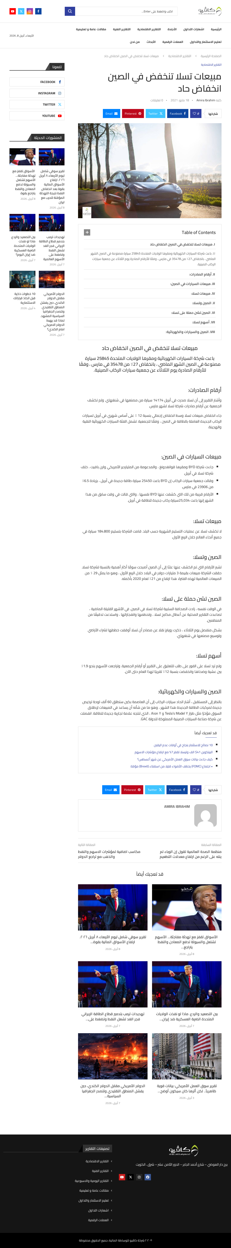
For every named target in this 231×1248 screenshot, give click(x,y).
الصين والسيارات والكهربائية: (187, 332)
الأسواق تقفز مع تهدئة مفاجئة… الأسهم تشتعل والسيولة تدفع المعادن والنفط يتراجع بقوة (23, 182)
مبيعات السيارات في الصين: (190, 283)
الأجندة (172, 29)
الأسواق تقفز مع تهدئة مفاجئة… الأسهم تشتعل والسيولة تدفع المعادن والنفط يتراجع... (187, 941)
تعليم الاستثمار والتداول (206, 41)
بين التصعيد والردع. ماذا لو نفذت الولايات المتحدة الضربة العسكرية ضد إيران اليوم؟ (23, 246)
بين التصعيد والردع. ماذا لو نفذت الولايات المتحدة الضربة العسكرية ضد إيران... (187, 1016)
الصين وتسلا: (201, 303)
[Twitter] (21, 11)
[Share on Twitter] (155, 113)
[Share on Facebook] (177, 113)
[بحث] (121, 11)
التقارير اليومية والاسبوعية (92, 1181)
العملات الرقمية (172, 41)
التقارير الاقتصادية (149, 29)
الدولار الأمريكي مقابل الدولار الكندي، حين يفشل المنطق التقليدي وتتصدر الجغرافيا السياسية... (113, 1090)
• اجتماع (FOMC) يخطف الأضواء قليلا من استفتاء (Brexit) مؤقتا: (171, 766)
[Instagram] (30, 11)
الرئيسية (216, 29)
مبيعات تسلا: (200, 293)
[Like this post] (194, 113)
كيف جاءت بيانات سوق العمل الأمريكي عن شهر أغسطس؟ (175, 759)
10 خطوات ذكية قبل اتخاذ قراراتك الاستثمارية (24, 298)
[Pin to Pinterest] (133, 113)
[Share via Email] (111, 113)
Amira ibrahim (205, 100)
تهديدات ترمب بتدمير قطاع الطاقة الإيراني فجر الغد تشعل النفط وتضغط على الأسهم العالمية (52, 248)
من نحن (135, 41)
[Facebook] (38, 11)
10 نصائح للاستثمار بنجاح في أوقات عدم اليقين (183, 745)
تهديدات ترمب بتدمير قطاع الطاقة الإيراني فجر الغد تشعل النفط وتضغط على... (112, 1016)
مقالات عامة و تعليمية (91, 29)
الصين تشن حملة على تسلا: (190, 312)
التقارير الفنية (122, 29)
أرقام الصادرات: (200, 274)
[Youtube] (12, 11)
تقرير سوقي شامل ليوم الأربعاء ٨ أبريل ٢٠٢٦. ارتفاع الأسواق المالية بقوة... (113, 939)
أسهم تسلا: (201, 322)
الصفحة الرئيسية (211, 56)
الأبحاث (151, 41)
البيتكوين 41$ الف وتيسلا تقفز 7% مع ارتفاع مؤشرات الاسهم (174, 752)
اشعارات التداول (193, 29)
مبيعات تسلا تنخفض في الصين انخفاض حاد (181, 244)
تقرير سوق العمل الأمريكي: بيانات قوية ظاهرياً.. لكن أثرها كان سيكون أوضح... (187, 1088)
